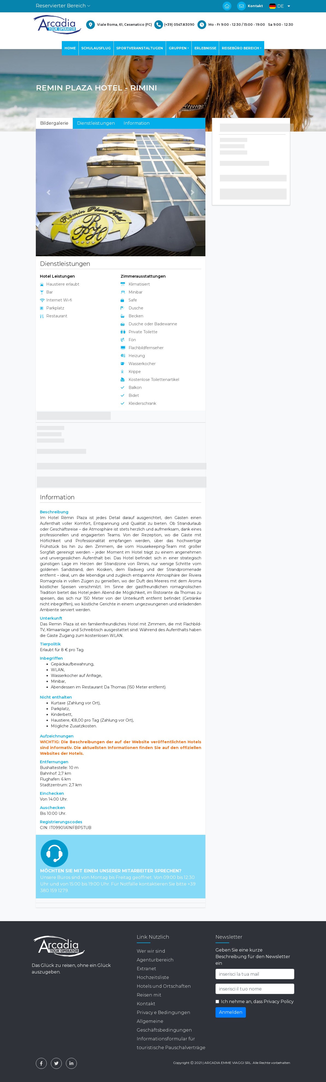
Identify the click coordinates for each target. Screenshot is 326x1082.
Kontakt (255, 6)
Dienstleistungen (96, 123)
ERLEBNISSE (205, 48)
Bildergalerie (54, 123)
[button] (278, 6)
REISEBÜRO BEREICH (240, 48)
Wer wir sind (151, 951)
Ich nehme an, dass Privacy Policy (257, 1001)
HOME (70, 48)
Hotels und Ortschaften (164, 986)
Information (137, 123)
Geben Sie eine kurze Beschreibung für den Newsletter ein (253, 956)
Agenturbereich (155, 960)
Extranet (146, 968)
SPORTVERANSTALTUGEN (139, 48)
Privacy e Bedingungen (163, 1012)
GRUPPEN (178, 48)
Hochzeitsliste (153, 977)
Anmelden (230, 1012)
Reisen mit (149, 995)
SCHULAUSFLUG (96, 48)
